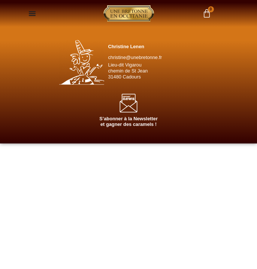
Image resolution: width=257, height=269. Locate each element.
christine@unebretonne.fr (135, 57)
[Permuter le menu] (32, 13)
